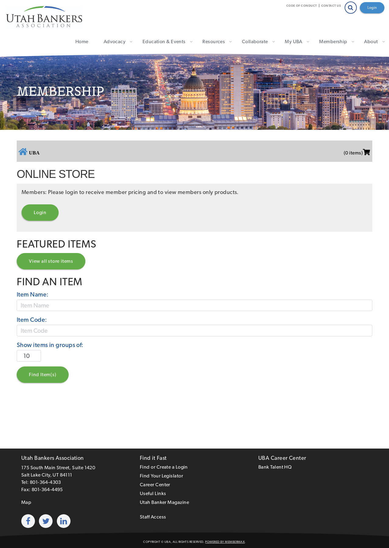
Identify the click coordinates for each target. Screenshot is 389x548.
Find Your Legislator (161, 476)
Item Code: (32, 319)
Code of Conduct (301, 5)
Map (26, 502)
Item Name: (33, 294)
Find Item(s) (43, 374)
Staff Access (153, 517)
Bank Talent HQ (275, 467)
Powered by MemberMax (225, 541)
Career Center (155, 484)
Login (372, 7)
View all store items (51, 261)
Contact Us (331, 5)
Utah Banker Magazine (164, 502)
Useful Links (153, 493)
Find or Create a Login (164, 467)
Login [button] (40, 212)
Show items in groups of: (50, 345)
